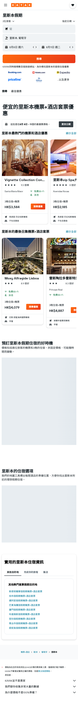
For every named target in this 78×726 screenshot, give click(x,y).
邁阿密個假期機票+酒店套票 (23, 600)
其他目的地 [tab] (13, 572)
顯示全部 (71, 133)
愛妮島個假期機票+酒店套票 (23, 628)
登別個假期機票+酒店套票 (22, 618)
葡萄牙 (44, 652)
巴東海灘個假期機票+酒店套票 (24, 605)
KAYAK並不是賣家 (40, 681)
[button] (5, 5)
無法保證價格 (44, 671)
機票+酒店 (25, 652)
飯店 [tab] (45, 572)
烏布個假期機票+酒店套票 (22, 596)
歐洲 (36, 652)
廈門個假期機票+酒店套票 (22, 609)
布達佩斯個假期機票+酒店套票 (24, 614)
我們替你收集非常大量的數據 (40, 686)
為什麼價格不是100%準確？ (40, 692)
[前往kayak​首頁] (21, 5)
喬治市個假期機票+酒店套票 (23, 623)
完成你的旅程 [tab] (31, 572)
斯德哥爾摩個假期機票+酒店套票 (25, 591)
